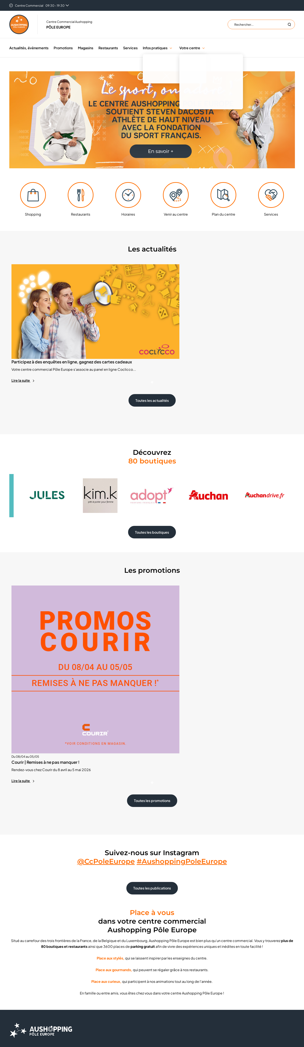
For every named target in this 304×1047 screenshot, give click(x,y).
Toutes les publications (152, 791)
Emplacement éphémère (103, 963)
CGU (161, 982)
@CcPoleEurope (106, 764)
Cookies (164, 969)
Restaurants (108, 48)
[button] (170, 48)
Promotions (63, 48)
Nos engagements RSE (101, 982)
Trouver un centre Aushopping (179, 963)
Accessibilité (167, 995)
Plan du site (166, 1002)
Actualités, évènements (28, 48)
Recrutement (95, 969)
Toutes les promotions (152, 703)
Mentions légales (170, 989)
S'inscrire (240, 972)
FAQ (88, 976)
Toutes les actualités (152, 368)
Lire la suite (23, 348)
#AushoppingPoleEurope (182, 764)
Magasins (85, 48)
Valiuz (192, 1012)
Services (130, 48)
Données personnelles (174, 976)
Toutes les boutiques (152, 500)
